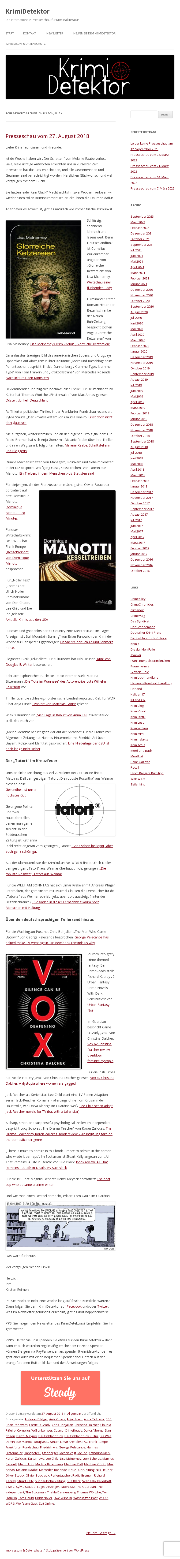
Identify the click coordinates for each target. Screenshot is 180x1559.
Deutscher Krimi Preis (146, 632)
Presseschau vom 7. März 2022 (152, 188)
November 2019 (142, 363)
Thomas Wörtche (89, 1492)
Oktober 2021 (140, 239)
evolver (136, 655)
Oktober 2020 (140, 301)
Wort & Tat (138, 779)
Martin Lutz (26, 1464)
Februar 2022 (140, 228)
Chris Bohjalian (62, 1425)
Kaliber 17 (138, 694)
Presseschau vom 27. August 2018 (47, 135)
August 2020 (139, 312)
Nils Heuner (104, 1470)
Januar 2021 (139, 284)
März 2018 (138, 475)
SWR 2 (10, 1487)
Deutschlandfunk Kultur (81, 1436)
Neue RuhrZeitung (81, 1470)
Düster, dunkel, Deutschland (27, 400)
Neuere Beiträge (101, 1533)
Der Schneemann (143, 627)
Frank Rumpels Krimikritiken (150, 661)
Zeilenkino (138, 784)
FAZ (85, 1442)
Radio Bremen (82, 1475)
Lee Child (52, 1458)
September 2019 (142, 374)
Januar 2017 (139, 554)
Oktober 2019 (140, 368)
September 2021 (142, 244)
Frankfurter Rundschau (22, 1447)
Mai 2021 (137, 261)
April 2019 (137, 402)
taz (72, 1487)
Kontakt (29, 33)
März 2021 (138, 273)
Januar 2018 (139, 486)
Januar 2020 (139, 351)
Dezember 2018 (142, 424)
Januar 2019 (139, 419)
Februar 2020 (140, 346)
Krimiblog (137, 705)
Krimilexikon (139, 728)
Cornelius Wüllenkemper (34, 1430)
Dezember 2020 (142, 289)
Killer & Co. (138, 700)
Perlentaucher (61, 1475)
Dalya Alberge (94, 1430)
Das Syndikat (140, 621)
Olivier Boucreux (37, 1475)
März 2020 (138, 340)
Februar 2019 (140, 413)
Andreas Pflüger (36, 1419)
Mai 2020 (137, 329)
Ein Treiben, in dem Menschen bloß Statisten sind (56, 473)
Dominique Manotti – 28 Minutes (15, 513)
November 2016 (142, 565)
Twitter (102, 1306)
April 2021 (137, 267)
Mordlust (137, 756)
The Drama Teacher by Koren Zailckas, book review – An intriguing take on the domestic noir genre (59, 1134)
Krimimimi (137, 734)
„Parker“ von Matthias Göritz (54, 704)
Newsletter (54, 33)
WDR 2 (103, 1498)
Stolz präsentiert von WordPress (67, 1550)
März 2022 (138, 222)
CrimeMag (138, 616)
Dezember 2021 (142, 233)
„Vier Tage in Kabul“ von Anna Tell (61, 715)
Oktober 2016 (140, 571)
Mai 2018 (137, 464)
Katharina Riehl (99, 1453)
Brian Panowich (17, 1425)
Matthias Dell (73, 1464)
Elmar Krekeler (70, 1442)
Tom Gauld (26, 1498)
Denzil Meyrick (26, 1436)
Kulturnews (36, 1458)
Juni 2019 (137, 391)
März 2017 (138, 542)
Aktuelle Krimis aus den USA (27, 619)
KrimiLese (137, 722)
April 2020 (137, 334)
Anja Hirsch (74, 1419)
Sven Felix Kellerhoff (96, 1481)
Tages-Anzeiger (48, 1487)
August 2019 (139, 379)
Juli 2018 (136, 452)
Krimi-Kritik (138, 717)
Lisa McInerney (70, 1458)
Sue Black (74, 1481)
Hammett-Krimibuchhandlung (151, 683)
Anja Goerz (57, 1419)
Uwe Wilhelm (63, 1498)
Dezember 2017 (142, 492)
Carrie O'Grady (39, 1425)
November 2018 (142, 430)
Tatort (64, 1487)
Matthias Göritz (95, 1464)
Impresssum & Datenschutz (26, 44)
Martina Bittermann (49, 1464)
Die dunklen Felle (143, 649)
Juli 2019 (136, 385)
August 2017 (139, 514)
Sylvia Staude (25, 1487)
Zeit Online (46, 1503)
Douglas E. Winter (46, 1442)
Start (10, 33)
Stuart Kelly (25, 1481)
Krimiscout (138, 745)
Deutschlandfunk (50, 1436)
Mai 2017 (137, 531)
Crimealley (138, 599)
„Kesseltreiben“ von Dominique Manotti (17, 558)
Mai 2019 (137, 396)
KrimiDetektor (28, 11)
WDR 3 (10, 1503)
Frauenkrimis (140, 666)
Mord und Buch (141, 750)
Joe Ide (82, 1453)
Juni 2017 (137, 526)
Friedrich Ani (48, 1447)
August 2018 (139, 447)
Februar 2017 (140, 548)
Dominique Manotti (19, 1442)
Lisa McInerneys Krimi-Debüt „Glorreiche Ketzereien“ (70, 344)
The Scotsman (36, 1492)
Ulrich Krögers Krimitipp (147, 773)
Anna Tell (90, 1419)
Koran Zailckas (16, 1458)
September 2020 (142, 306)
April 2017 (137, 537)
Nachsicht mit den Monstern (27, 378)
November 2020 (142, 295)
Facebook (74, 1306)
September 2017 (142, 509)
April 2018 (137, 469)
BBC (108, 1419)
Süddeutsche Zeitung (50, 1481)
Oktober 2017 (140, 503)
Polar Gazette (140, 762)
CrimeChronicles (142, 604)
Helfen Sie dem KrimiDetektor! (94, 33)
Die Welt (105, 1436)
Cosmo (59, 1430)
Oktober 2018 (140, 436)
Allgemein (74, 1413)
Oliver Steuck (15, 1475)
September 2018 (142, 441)
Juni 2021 (137, 256)
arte (101, 1419)
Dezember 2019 (142, 357)
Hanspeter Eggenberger (41, 1453)
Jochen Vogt (68, 1453)
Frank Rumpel (99, 1442)
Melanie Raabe (27, 1470)
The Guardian (86, 1487)
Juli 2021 (136, 250)
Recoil (135, 767)
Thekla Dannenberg (61, 1492)
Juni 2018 (137, 458)
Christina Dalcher (87, 1425)
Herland (136, 689)
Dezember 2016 (142, 559)
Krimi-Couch (139, 711)
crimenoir (137, 610)
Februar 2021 (140, 278)
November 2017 (142, 497)
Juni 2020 (137, 323)
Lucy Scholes (92, 1458)
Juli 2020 (136, 318)
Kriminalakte (139, 739)
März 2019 (138, 408)
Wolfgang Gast (26, 1503)
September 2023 (142, 216)
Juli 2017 (136, 520)
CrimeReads (73, 1430)
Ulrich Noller (43, 1498)
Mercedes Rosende (53, 1470)
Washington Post (85, 1498)
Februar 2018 (140, 481)
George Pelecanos (72, 1447)
